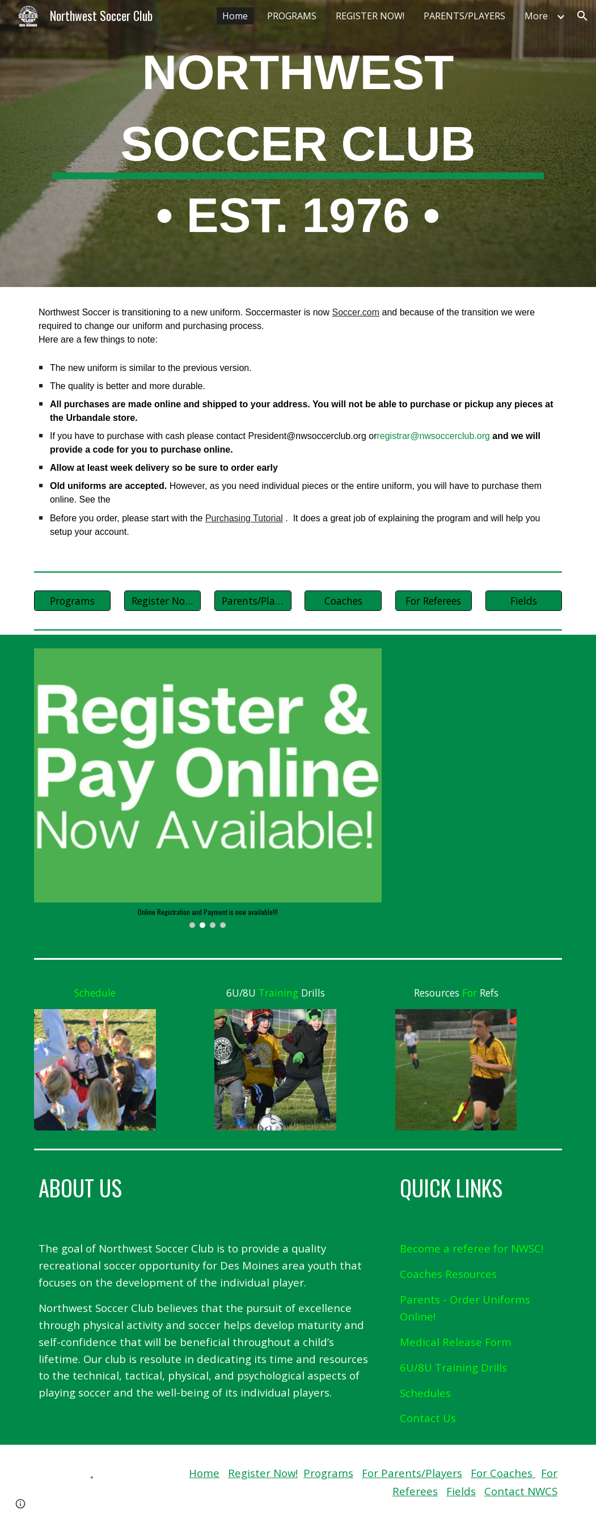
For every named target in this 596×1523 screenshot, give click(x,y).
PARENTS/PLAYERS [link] (464, 16)
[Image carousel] (208, 788)
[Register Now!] (162, 600)
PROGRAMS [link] (291, 16)
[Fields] (523, 600)
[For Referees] (433, 600)
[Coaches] (343, 600)
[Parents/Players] (252, 600)
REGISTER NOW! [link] (370, 16)
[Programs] (72, 600)
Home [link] (235, 16)
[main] (298, 143)
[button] (582, 15)
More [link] (536, 16)
